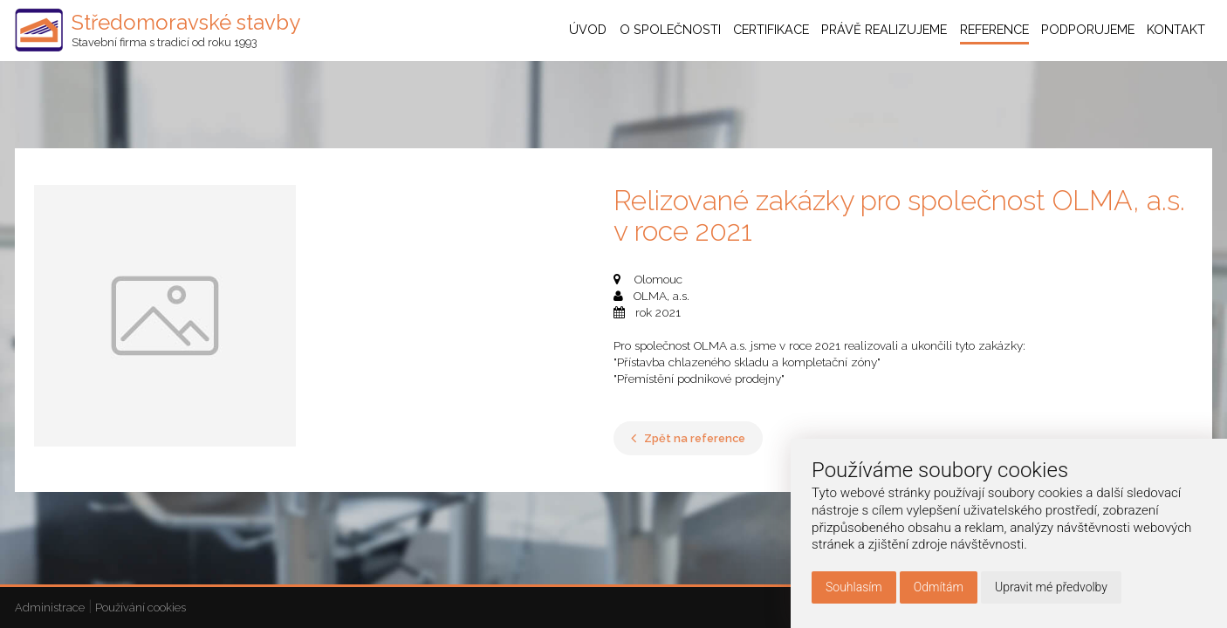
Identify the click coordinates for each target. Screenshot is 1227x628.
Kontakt (1176, 30)
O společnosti (670, 30)
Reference (994, 30)
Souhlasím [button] (854, 587)
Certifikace (771, 30)
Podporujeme (1087, 30)
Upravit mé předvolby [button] (1051, 587)
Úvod (588, 30)
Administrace (50, 607)
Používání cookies (140, 607)
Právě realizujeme (884, 30)
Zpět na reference (688, 438)
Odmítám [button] (938, 587)
